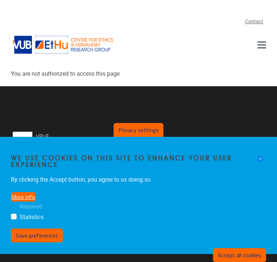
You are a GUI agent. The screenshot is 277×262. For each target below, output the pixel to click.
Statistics (32, 220)
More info (23, 199)
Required (31, 209)
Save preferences (37, 238)
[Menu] (261, 44)
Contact (254, 22)
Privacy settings (139, 132)
